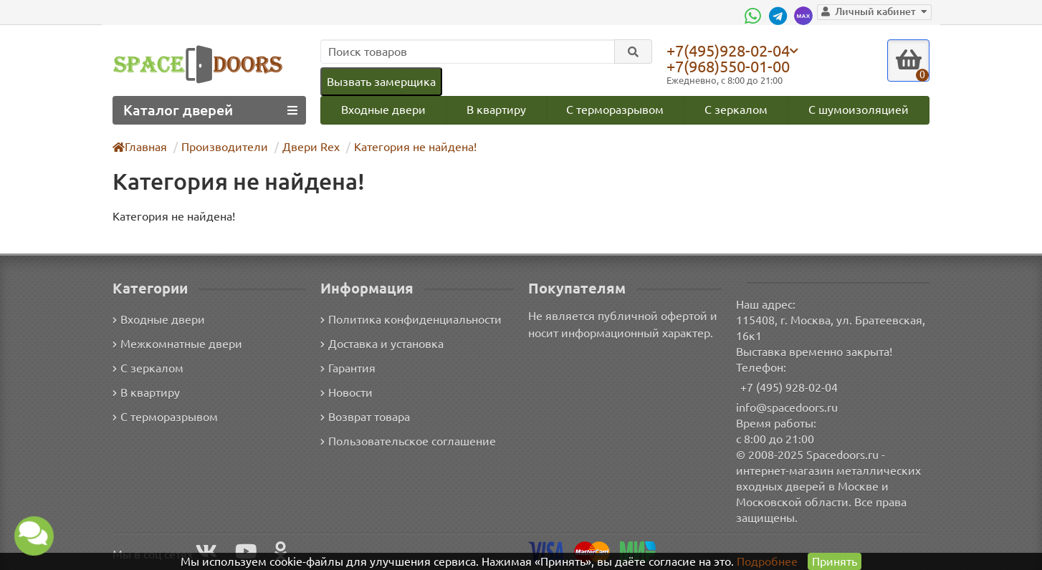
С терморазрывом (615, 110)
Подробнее (767, 561)
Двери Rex (305, 147)
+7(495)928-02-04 (730, 50)
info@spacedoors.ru (787, 407)
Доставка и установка (382, 344)
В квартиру (496, 110)
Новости (346, 393)
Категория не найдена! (408, 147)
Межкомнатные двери (175, 344)
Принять (833, 561)
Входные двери (383, 110)
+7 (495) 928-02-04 (789, 387)
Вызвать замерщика (380, 81)
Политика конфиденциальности (408, 320)
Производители (223, 147)
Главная (140, 147)
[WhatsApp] (761, 16)
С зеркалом (737, 110)
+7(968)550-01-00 (730, 66)
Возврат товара (365, 417)
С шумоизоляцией (859, 110)
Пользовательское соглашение (406, 441)
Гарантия (348, 368)
